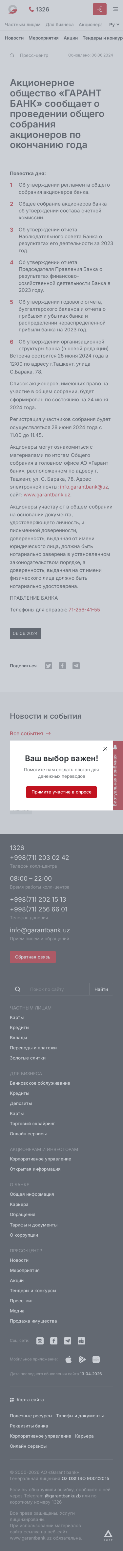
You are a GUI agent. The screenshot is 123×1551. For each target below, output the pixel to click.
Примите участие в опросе (61, 791)
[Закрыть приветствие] (105, 749)
